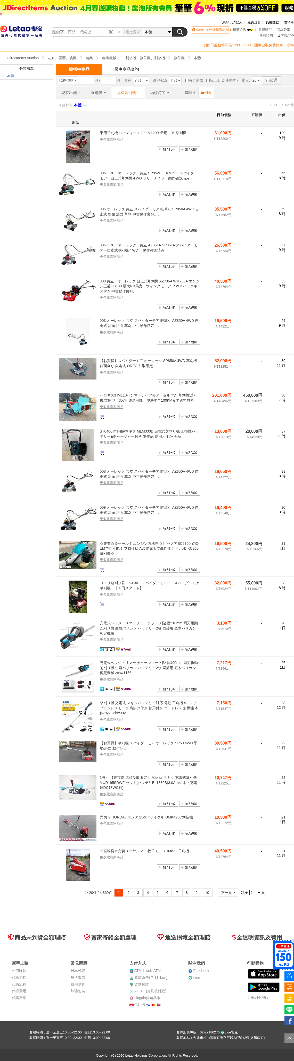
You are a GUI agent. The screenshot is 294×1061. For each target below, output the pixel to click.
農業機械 (109, 58)
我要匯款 (272, 22)
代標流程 (19, 978)
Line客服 (229, 1032)
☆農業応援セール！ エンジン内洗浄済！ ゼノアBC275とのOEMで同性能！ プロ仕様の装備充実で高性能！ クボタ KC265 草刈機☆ (149, 548)
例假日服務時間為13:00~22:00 (227, 45)
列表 (206, 92)
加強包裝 (78, 991)
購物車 (289, 22)
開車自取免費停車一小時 (274, 45)
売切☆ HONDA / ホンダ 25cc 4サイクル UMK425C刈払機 (146, 817)
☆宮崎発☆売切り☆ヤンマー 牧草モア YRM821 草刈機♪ (145, 851)
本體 (197, 58)
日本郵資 (78, 971)
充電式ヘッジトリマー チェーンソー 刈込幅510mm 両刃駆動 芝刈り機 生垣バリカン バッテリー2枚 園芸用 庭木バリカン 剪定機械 (149, 628)
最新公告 (243, 30)
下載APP (286, 36)
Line (196, 978)
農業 (89, 58)
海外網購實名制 (217, 30)
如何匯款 (19, 971)
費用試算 (78, 984)
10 (207, 893)
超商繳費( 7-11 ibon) (150, 978)
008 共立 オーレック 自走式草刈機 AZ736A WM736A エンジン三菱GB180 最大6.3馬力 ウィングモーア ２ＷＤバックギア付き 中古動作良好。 (150, 286)
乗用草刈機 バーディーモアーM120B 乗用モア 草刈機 (143, 133)
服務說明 (266, 36)
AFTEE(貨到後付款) (150, 991)
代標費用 (19, 991)
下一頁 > (228, 893)
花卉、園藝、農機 (62, 58)
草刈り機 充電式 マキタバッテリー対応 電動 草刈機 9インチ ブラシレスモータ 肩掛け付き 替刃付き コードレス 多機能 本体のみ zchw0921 (149, 708)
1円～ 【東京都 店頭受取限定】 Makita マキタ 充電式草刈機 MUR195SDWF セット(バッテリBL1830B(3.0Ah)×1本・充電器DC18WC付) (149, 782)
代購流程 (19, 984)
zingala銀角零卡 (147, 998)
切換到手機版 (258, 997)
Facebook (201, 971)
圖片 (190, 92)
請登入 (237, 22)
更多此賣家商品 (111, 139)
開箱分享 (283, 30)
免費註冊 (254, 22)
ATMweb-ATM (147, 971)
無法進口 (78, 978)
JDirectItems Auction (22, 58)
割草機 (179, 58)
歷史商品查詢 (126, 69)
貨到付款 (141, 984)
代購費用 (19, 998)
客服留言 (265, 30)
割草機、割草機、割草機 (145, 58)
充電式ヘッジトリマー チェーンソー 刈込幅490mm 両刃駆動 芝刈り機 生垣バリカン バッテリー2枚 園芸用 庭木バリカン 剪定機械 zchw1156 (149, 668)
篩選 (271, 80)
